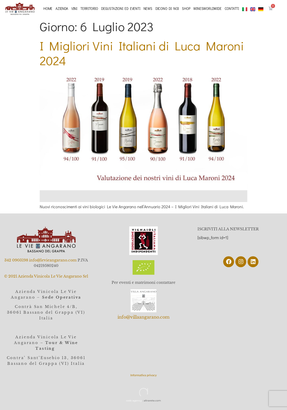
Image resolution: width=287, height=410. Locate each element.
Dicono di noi (167, 8)
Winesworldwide (207, 8)
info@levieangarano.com (53, 260)
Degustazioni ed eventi (120, 8)
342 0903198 (16, 260)
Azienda (62, 8)
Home (47, 8)
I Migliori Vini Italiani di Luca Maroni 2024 (142, 53)
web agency (134, 400)
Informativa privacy (143, 375)
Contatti (232, 8)
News (148, 8)
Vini (74, 8)
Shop (186, 8)
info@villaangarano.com (143, 317)
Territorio (89, 8)
